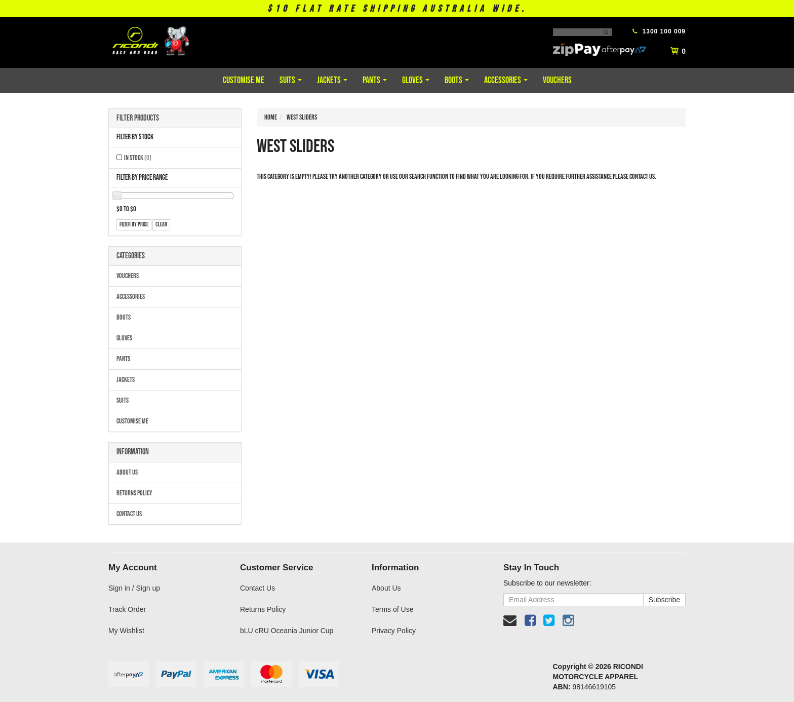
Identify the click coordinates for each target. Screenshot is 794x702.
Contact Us (129, 514)
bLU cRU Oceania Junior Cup (286, 631)
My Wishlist (126, 631)
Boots (457, 80)
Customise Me (243, 80)
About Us (127, 472)
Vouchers (557, 80)
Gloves (415, 80)
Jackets (332, 80)
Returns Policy (134, 493)
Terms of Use (392, 609)
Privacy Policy (394, 631)
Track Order (127, 609)
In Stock (137, 157)
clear (161, 224)
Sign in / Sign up (134, 588)
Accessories (506, 80)
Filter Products (137, 118)
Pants (375, 80)
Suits (291, 80)
